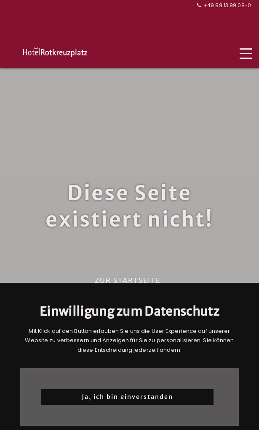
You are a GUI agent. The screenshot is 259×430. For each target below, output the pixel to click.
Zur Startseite (127, 280)
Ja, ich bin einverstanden (127, 397)
